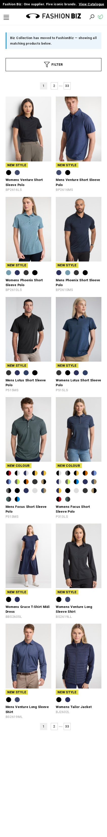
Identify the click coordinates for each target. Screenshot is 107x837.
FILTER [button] (53, 64)
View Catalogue (91, 4)
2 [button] (54, 86)
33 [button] (67, 86)
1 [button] (44, 86)
